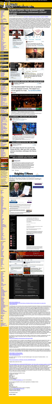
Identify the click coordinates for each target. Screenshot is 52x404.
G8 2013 (2, 64)
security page (3, 184)
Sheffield (46, 16)
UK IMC (17, 0)
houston (2, 283)
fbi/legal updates (3, 323)
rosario (2, 252)
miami (2, 288)
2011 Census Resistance (3, 73)
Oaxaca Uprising (3, 127)
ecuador (2, 248)
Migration (2, 41)
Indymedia (31, 16)
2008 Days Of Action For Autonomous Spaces (4, 96)
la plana (2, 215)
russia (2, 232)
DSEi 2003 (2, 150)
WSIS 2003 (2, 156)
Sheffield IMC (13, 0)
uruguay (2, 255)
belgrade (2, 203)
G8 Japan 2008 (3, 100)
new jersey (2, 292)
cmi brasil (2, 246)
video (1, 193)
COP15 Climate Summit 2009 (3, 86)
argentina (2, 242)
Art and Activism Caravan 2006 (3, 119)
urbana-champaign (4, 311)
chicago (2, 278)
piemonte (2, 228)
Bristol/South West (4, 19)
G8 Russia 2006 (3, 123)
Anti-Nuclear (3, 27)
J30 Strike (2, 75)
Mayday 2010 (3, 81)
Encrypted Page (3, 169)
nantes (2, 222)
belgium (2, 202)
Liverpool (42, 16)
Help (42, 0)
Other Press (3, 43)
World (2, 17)
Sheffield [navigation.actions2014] (5, 59)
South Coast (3, 15)
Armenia (2, 316)
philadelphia (3, 298)
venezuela (2, 256)
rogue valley (3, 302)
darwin (2, 261)
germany (2, 210)
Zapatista (2, 50)
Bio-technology (3, 30)
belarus (2, 201)
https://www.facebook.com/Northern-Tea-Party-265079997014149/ (23, 359)
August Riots (3, 74)
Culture (2, 31)
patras (2, 227)
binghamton (2, 276)
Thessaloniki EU (3, 155)
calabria (2, 205)
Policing (2, 44)
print (1, 190)
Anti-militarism (3, 28)
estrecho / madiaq (3, 208)
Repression (2, 46)
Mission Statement (30, 0)
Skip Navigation (7, 0)
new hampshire (3, 291)
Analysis (2, 26)
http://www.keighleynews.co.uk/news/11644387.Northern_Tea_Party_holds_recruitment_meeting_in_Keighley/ (30, 364)
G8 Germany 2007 (4, 111)
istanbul (2, 213)
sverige (2, 234)
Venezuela (2, 145)
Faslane (2, 120)
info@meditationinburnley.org (18, 388)
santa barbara (3, 306)
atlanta (2, 274)
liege (1, 216)
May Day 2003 (3, 152)
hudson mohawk (3, 284)
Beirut (2, 317)
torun (1, 236)
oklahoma (2, 297)
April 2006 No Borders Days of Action (4, 117)
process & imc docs (4, 325)
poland (2, 229)
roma (1, 230)
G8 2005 (2, 137)
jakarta (2, 262)
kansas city (2, 285)
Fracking (2, 35)
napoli (2, 223)
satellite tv (2, 192)
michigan (2, 289)
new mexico (2, 293)
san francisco (3, 304)
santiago (2, 253)
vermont (2, 312)
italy (1, 214)
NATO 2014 (2, 60)
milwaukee (2, 290)
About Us (35, 0)
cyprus (2, 207)
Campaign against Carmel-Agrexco (4, 99)
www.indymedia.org (4, 188)
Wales (2, 16)
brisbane (2, 260)
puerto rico (2, 251)
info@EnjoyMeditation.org (18, 379)
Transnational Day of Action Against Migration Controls (4, 131)
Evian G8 (2, 151)
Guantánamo (3, 88)
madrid (2, 220)
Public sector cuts (3, 45)
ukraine (2, 238)
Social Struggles (36, 16)
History (2, 39)
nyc (1, 296)
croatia (2, 206)
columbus (2, 281)
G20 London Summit (4, 87)
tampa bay (2, 309)
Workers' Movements (4, 49)
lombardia (2, 219)
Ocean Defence (3, 42)
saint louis (2, 303)
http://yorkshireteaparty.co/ (15, 354)
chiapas (2, 243)
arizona (2, 272)
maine (2, 287)
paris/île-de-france (4, 226)
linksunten (2, 218)
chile (1, 244)
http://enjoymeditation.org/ (15, 302)
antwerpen (2, 197)
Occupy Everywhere (4, 76)
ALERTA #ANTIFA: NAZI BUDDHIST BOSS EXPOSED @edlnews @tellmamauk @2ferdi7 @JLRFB (28, 12)
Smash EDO (3, 102)
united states (3, 310)
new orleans (3, 294)
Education (2, 33)
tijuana (2, 254)
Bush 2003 (2, 149)
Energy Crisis (3, 34)
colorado (2, 280)
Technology (2, 48)
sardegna (2, 233)
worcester (2, 313)
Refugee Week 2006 (4, 128)
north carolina (3, 295)
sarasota (2, 308)
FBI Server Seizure (4, 144)
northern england (3, 225)
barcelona (2, 200)
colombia (2, 247)
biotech (2, 321)
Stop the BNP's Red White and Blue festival (4, 105)
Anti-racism (26, 16)
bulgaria (2, 204)
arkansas (2, 273)
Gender (2, 36)
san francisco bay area (4, 305)
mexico (2, 249)
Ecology (2, 32)
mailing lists (2, 324)
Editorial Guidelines (22, 0)
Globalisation (3, 37)
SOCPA (2, 129)
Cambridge (2, 11)
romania (2, 231)
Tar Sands (2, 82)
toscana (2, 237)
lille (1, 217)
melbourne (2, 264)
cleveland (2, 279)
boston (2, 277)
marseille (2, 221)
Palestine (2, 318)
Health (2, 38)
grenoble (2, 211)
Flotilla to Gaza (3, 80)
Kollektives (2, 9)
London (2, 13)
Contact (39, 0)
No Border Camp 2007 (4, 112)
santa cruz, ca (3, 307)
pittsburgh (2, 299)
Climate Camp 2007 (4, 109)
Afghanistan (2, 25)
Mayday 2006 (3, 126)
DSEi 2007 (2, 110)
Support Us (45, 0)
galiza (2, 209)
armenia (2, 198)
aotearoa (2, 259)
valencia (2, 239)
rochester (2, 301)
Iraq (1, 40)
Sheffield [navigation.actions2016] (5, 53)
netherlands (2, 224)
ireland (2, 212)
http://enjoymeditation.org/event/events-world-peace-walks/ (21, 338)
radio (1, 191)
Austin (2, 275)
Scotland (2, 22)
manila (2, 263)
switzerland (2, 235)
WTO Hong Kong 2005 (4, 138)
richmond (2, 300)
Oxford (2, 14)
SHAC (2, 101)
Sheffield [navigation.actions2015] (5, 56)
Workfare (2, 68)
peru (1, 250)
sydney (2, 266)
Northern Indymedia (4, 21)
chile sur (2, 245)
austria (2, 199)
